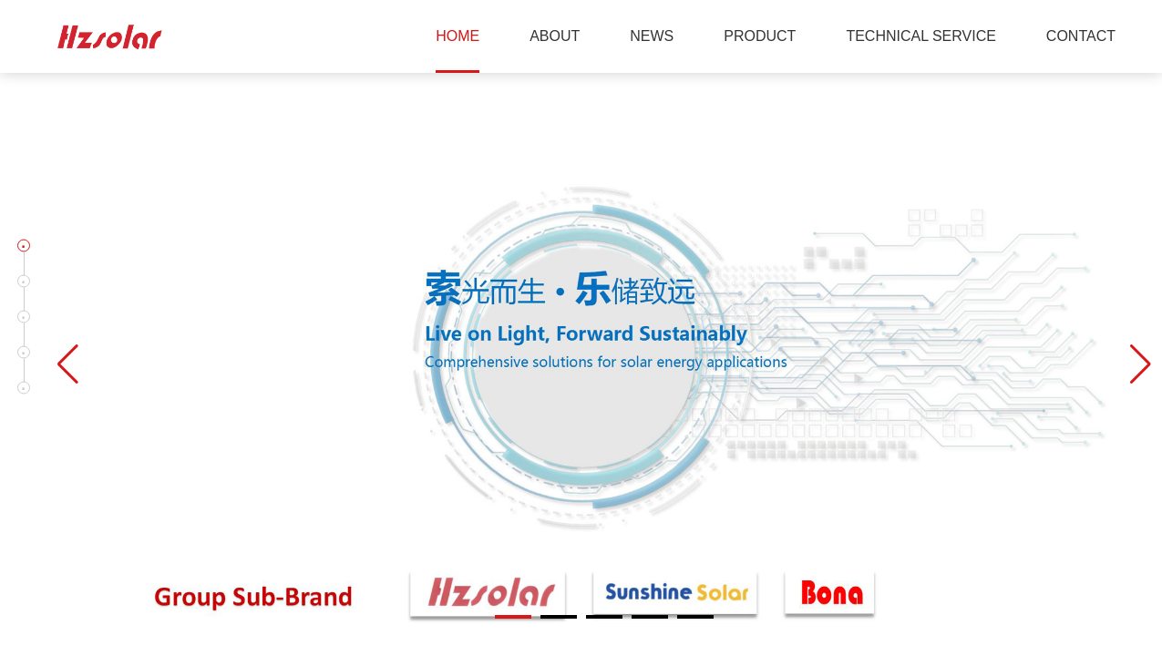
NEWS (652, 36)
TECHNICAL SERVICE (920, 36)
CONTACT (1081, 36)
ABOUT (555, 36)
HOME (457, 36)
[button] (23, 246)
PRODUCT (760, 36)
